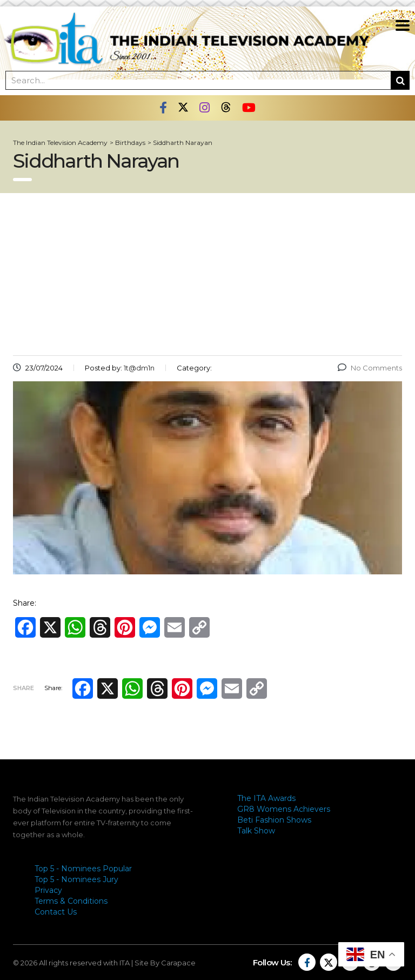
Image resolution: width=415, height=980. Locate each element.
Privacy (48, 890)
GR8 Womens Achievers (283, 809)
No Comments (370, 367)
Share (23, 688)
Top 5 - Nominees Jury (76, 879)
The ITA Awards (266, 798)
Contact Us (56, 912)
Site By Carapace (165, 962)
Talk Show (256, 831)
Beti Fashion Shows (274, 820)
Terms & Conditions (71, 901)
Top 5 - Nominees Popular (83, 868)
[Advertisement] (207, 274)
